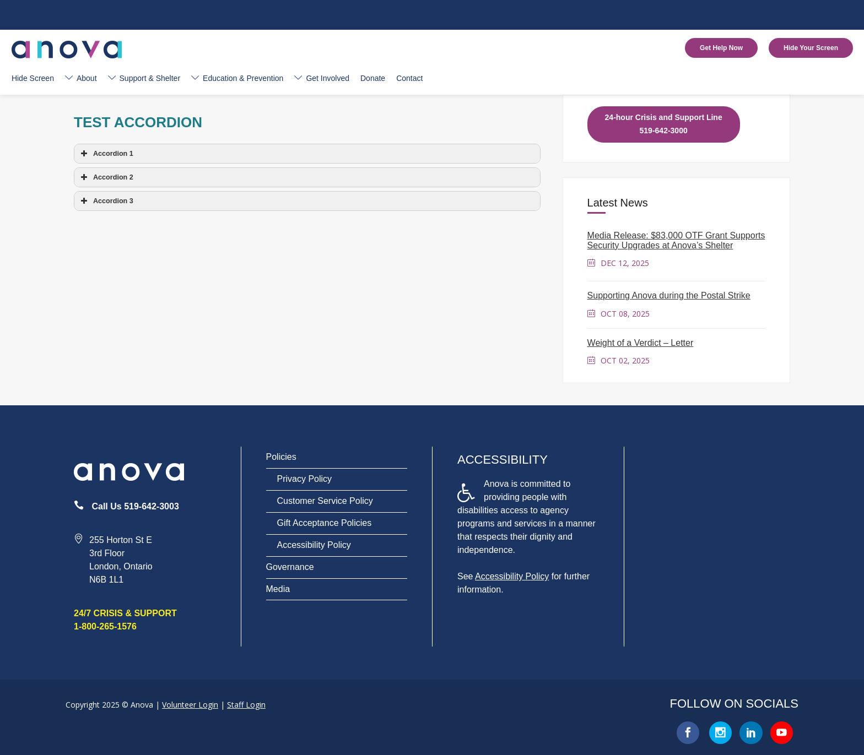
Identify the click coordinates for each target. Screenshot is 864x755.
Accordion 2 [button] (105, 177)
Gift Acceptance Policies (324, 523)
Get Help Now (721, 48)
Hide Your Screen (811, 48)
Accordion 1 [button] (105, 153)
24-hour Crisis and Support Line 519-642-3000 (663, 124)
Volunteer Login (190, 704)
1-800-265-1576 (105, 626)
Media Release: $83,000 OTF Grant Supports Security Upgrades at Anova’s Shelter (676, 240)
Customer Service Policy (325, 501)
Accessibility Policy (314, 545)
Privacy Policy (304, 479)
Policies (281, 456)
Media (278, 589)
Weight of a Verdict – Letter (640, 342)
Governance (290, 567)
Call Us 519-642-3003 (135, 506)
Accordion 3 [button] (105, 201)
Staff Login (246, 704)
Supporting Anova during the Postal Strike (668, 295)
